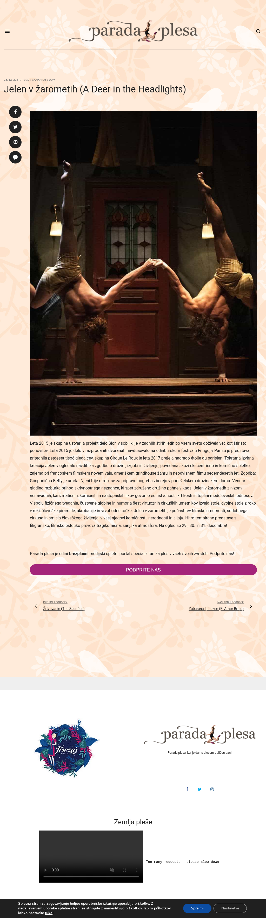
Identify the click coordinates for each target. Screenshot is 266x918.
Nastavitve (230, 908)
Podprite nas (143, 570)
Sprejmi (197, 908)
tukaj (49, 913)
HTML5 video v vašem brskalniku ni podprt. (91, 857)
